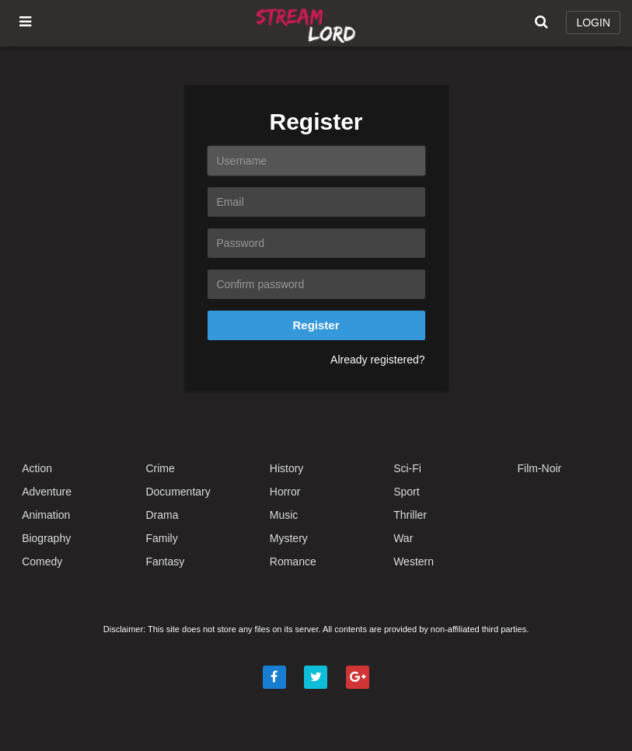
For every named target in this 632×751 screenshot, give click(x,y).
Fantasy (164, 561)
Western (413, 561)
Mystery (289, 538)
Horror (285, 491)
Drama (161, 515)
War (403, 538)
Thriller (410, 515)
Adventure (47, 491)
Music (284, 515)
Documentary (177, 491)
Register (315, 325)
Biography (46, 538)
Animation (46, 515)
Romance (293, 561)
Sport (406, 491)
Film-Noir (540, 468)
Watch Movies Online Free (308, 23)
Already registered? (377, 359)
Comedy (42, 561)
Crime (159, 468)
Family (161, 538)
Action (37, 468)
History (287, 468)
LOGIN (593, 22)
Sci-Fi (407, 468)
